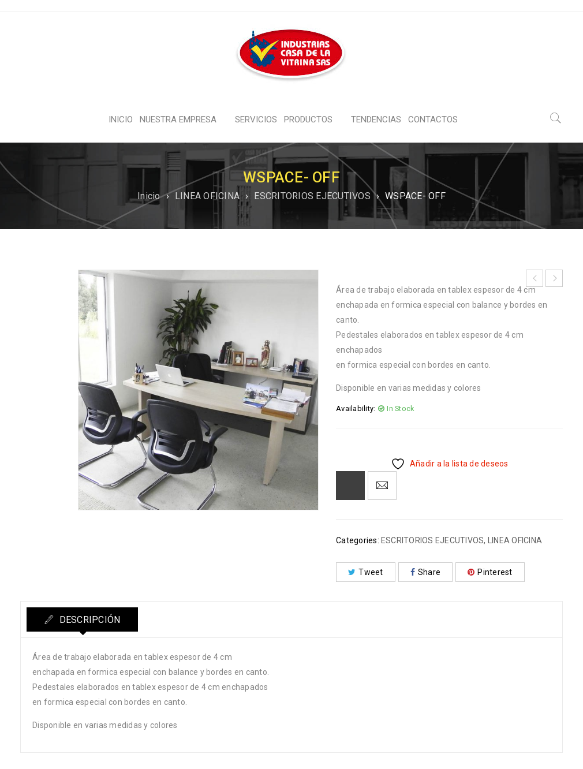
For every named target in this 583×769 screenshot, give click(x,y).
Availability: (355, 408)
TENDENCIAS (376, 119)
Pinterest (490, 572)
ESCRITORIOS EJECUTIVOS (312, 196)
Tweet (365, 572)
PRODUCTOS (308, 119)
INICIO (121, 119)
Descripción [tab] (88, 619)
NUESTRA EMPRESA (178, 119)
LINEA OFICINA (207, 196)
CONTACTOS (433, 119)
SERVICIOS (256, 119)
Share (425, 572)
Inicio (148, 196)
